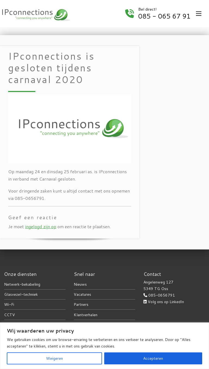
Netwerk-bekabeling (22, 284)
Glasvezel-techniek (21, 294)
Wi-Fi (9, 304)
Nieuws (80, 284)
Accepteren (153, 358)
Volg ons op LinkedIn (166, 301)
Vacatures (82, 294)
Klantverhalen (85, 315)
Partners (81, 304)
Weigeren (54, 358)
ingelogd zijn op (40, 226)
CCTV (9, 315)
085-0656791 (161, 295)
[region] (104, 345)
